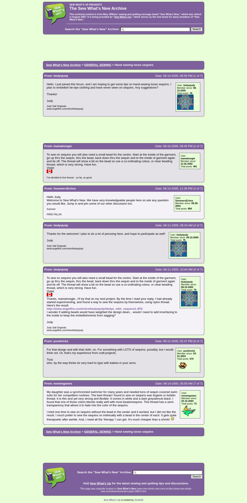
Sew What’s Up (122, 17)
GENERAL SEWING (97, 65)
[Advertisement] (123, 47)
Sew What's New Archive (63, 65)
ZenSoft (138, 500)
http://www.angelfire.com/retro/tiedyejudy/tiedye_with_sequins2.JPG (95, 308)
